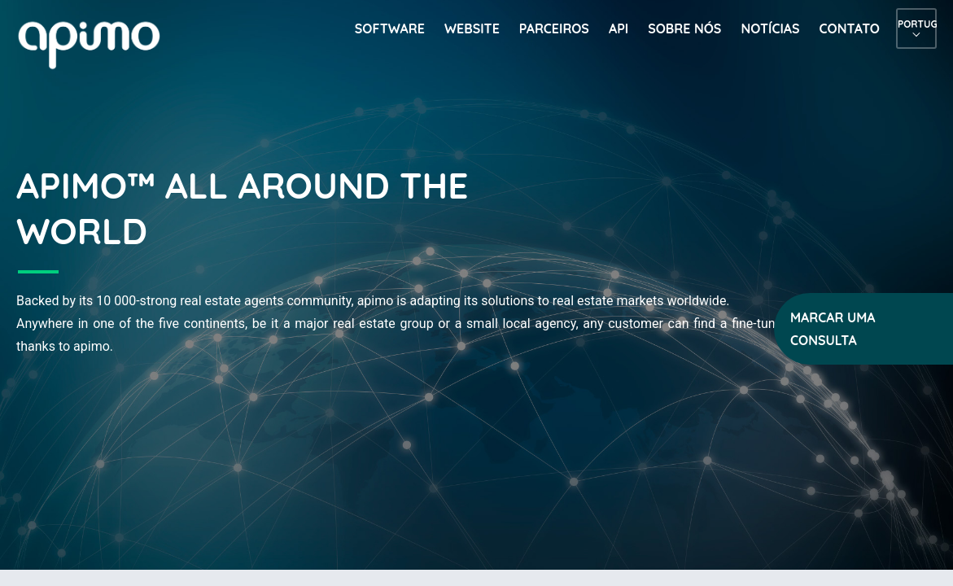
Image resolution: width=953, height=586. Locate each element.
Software (390, 28)
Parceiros (554, 28)
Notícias (770, 28)
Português (916, 24)
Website (472, 28)
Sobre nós (684, 28)
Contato (850, 28)
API (618, 28)
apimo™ (97, 43)
